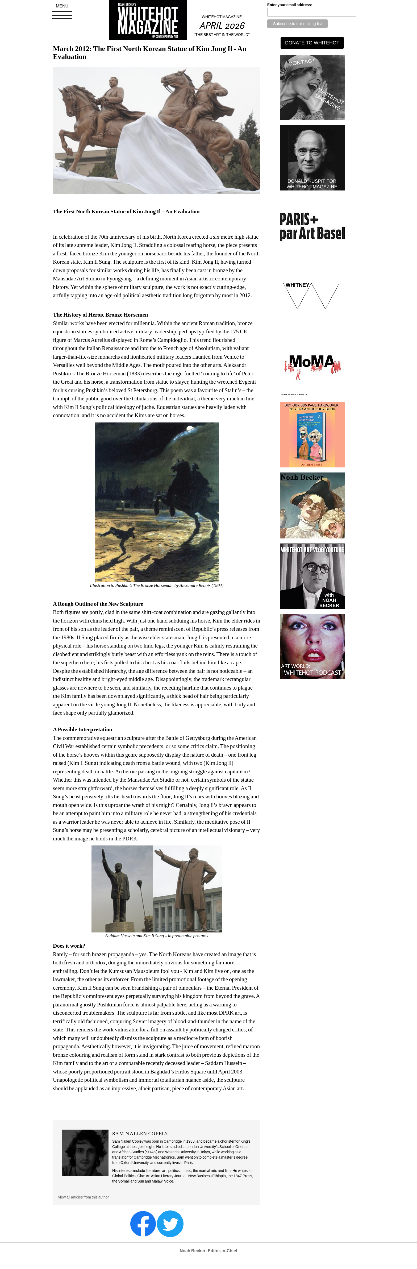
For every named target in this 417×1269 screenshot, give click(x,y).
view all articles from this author (83, 1197)
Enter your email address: (289, 5)
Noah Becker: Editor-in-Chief (208, 1251)
